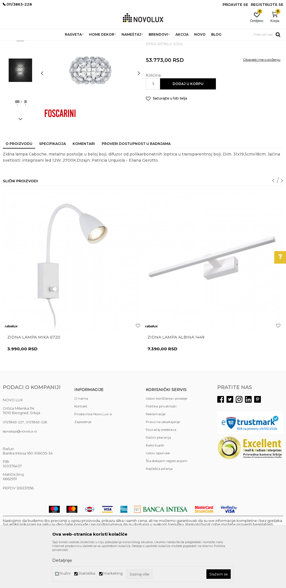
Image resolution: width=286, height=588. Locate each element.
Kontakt (80, 446)
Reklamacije (155, 454)
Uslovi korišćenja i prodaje (166, 439)
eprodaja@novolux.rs (20, 472)
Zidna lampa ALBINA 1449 (175, 377)
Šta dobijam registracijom (166, 501)
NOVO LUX (12, 44)
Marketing (113, 573)
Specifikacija (52, 184)
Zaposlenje (82, 462)
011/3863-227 (13, 462)
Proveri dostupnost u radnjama (136, 184)
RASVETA (52, 44)
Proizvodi (32, 44)
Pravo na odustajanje (163, 462)
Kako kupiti (155, 485)
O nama (81, 439)
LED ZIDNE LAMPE (107, 44)
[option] (20, 79)
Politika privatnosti (161, 446)
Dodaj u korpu (188, 124)
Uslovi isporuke (158, 493)
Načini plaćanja (158, 478)
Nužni (64, 573)
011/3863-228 (36, 462)
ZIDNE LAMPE (76, 44)
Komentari (84, 184)
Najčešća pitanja (159, 509)
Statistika (86, 573)
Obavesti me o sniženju (261, 100)
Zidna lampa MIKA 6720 (33, 377)
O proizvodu (19, 184)
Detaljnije (62, 560)
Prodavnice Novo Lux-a (93, 454)
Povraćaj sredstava (161, 470)
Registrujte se (267, 4)
